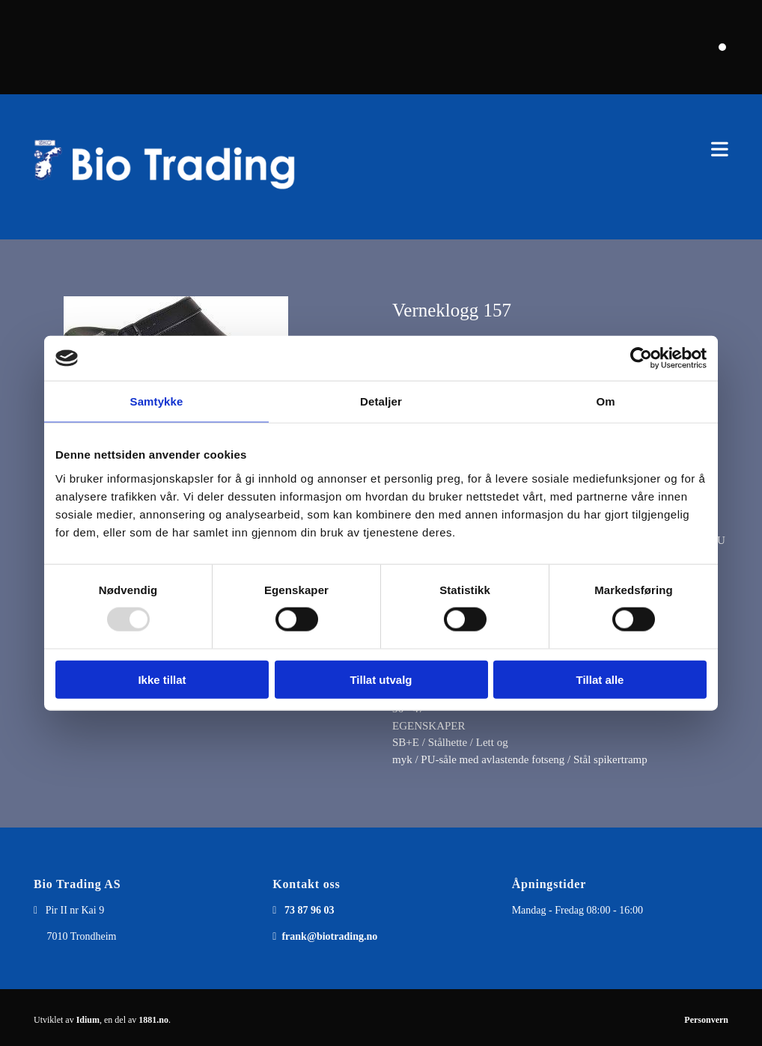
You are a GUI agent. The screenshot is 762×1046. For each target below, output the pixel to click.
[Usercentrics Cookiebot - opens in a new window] (641, 358)
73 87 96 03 (309, 910)
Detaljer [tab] (381, 401)
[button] (530, 149)
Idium (88, 1020)
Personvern (706, 1020)
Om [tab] (605, 401)
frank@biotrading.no (329, 936)
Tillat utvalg (381, 679)
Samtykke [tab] (156, 401)
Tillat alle (600, 679)
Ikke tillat (162, 679)
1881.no (153, 1020)
